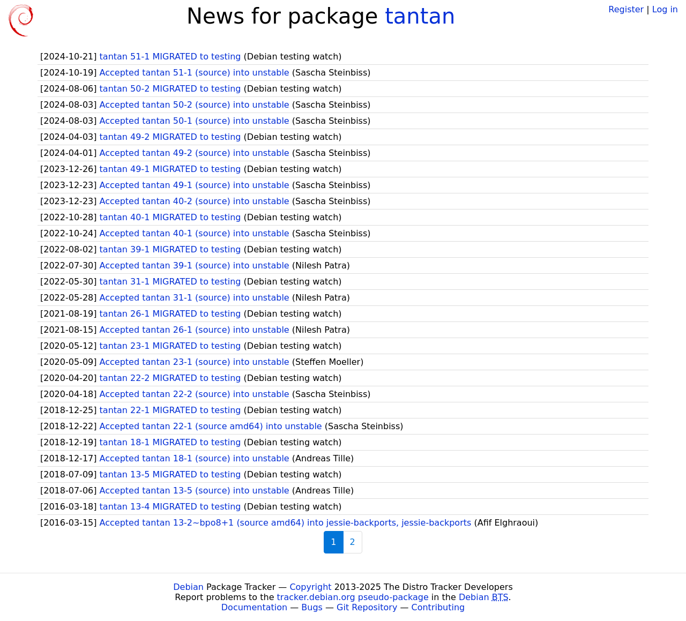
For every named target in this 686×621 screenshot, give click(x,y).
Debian (188, 587)
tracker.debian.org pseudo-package (353, 597)
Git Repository (367, 607)
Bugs (312, 607)
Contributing (438, 607)
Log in (665, 9)
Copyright (310, 587)
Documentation (254, 607)
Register (626, 9)
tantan (420, 16)
